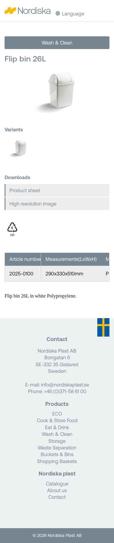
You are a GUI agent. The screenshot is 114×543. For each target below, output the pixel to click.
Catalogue (57, 483)
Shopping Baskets (57, 461)
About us (57, 490)
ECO (57, 413)
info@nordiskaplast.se (65, 384)
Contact (57, 497)
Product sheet (24, 190)
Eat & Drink (57, 427)
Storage (57, 441)
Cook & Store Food (57, 420)
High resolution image (33, 203)
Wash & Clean (57, 42)
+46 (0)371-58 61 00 (65, 391)
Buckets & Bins (57, 454)
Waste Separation (57, 447)
